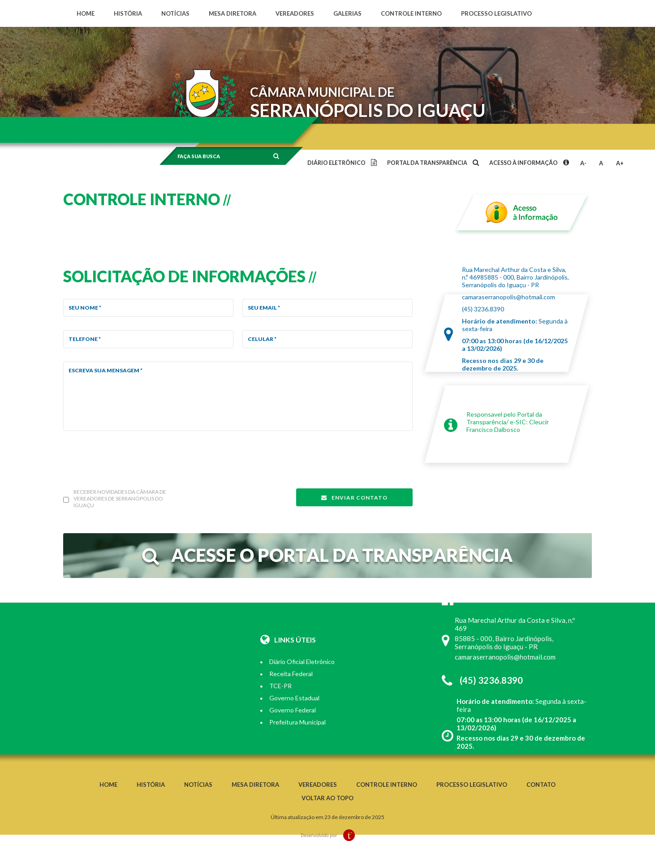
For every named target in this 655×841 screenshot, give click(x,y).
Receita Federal (286, 673)
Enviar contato (354, 497)
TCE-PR (276, 686)
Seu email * (264, 307)
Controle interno (411, 13)
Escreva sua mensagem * (105, 370)
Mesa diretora (232, 13)
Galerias (347, 13)
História (128, 13)
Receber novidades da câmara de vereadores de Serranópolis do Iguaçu (119, 498)
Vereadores (295, 13)
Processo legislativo (496, 13)
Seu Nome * (85, 307)
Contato (541, 784)
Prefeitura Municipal (293, 722)
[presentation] (131, 461)
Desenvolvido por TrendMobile (328, 835)
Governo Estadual (289, 698)
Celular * (262, 339)
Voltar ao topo (327, 798)
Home (86, 13)
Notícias (175, 13)
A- (583, 163)
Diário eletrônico (341, 162)
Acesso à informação (528, 162)
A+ (620, 163)
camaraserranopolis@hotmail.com (508, 297)
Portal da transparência (432, 162)
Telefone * (85, 339)
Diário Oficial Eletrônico (297, 661)
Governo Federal (288, 710)
